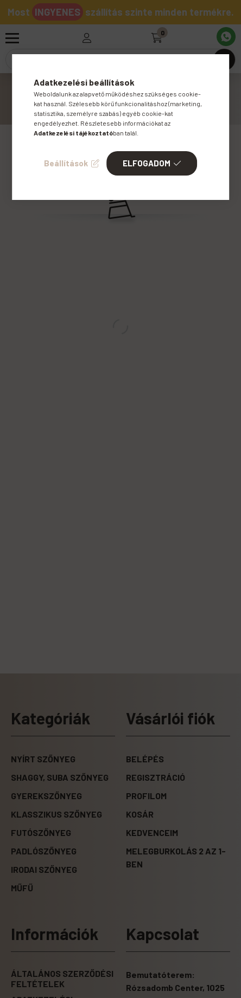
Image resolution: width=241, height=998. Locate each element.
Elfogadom (146, 163)
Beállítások (66, 163)
